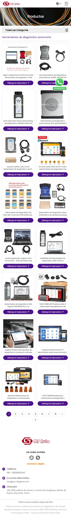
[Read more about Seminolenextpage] (62, 414)
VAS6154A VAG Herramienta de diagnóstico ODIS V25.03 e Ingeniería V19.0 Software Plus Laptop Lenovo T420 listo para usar (53, 259)
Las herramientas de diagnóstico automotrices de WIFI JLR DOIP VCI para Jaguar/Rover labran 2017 (52, 76)
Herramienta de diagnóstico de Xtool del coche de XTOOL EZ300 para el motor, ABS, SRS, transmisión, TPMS (18, 213)
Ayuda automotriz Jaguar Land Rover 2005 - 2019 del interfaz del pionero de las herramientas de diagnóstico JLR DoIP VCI (18, 259)
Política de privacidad (28, 502)
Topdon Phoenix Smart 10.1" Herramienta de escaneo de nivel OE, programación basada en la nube (53, 351)
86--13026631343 (16, 472)
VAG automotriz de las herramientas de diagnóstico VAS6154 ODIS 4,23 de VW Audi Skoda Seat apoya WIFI (18, 122)
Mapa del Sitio (46, 502)
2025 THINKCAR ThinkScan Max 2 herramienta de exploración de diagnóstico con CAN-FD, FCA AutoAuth (53, 305)
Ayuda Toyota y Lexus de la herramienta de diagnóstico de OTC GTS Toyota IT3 (18, 168)
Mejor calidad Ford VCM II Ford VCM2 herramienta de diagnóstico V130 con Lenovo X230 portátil (18, 76)
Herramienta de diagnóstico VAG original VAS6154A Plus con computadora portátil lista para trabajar (18, 305)
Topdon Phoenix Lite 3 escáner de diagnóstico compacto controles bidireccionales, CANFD (18, 351)
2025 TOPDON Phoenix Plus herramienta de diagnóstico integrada (52, 397)
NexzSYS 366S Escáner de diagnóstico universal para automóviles (18, 397)
